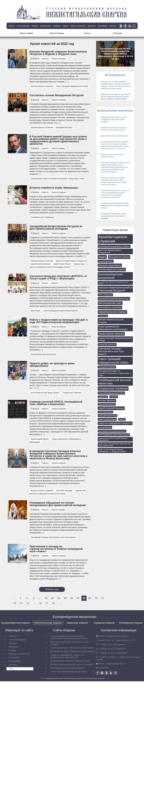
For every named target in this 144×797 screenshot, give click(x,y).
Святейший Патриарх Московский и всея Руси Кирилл (53, 537)
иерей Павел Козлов (62, 264)
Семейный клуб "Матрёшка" (42, 217)
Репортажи (117, 33)
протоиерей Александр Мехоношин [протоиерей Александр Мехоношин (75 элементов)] (112, 431)
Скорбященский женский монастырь (67, 668)
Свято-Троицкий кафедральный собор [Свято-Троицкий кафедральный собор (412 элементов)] (113, 360)
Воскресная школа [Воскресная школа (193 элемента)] (119, 257)
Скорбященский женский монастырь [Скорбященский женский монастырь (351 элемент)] (115, 381)
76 (40, 603)
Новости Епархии (57, 33)
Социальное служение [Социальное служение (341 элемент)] (113, 388)
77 (46, 603)
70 (96, 598)
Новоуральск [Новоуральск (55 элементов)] (103, 316)
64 (59, 598)
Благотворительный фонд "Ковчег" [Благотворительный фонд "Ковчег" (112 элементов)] (114, 246)
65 (65, 598)
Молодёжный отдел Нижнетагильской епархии (72, 651)
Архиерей (56, 26)
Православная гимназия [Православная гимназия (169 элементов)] (111, 333)
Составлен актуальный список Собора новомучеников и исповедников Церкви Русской (115, 205)
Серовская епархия (104, 623)
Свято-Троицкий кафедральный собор (72, 86)
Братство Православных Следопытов (71, 261)
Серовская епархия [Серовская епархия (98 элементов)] (107, 367)
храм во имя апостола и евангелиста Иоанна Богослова (58, 492)
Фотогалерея (102, 26)
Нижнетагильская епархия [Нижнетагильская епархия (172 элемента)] (112, 312)
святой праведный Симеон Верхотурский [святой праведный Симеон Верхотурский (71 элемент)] (114, 435)
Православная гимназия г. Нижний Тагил (69, 661)
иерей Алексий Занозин (41, 264)
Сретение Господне (64, 491)
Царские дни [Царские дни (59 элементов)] (103, 396)
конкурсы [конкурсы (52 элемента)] (122, 419)
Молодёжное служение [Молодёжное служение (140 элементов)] (110, 307)
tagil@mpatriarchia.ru (115, 664)
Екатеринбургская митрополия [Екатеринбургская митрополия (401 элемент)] (111, 276)
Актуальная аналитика (116, 110)
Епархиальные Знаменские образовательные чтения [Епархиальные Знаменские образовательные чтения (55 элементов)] (114, 282)
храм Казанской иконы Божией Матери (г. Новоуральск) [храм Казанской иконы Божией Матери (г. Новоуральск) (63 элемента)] (113, 439)
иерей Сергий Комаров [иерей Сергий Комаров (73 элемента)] (107, 419)
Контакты (113, 26)
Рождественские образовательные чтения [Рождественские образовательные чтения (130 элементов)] (115, 339)
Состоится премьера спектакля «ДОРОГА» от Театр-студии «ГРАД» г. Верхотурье (58, 277)
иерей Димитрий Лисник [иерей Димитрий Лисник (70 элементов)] (107, 416)
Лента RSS (103, 668)
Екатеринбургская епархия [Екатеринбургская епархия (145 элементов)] (112, 269)
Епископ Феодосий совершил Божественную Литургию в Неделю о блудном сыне (58, 52)
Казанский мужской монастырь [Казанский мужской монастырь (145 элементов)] (114, 299)
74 (27, 603)
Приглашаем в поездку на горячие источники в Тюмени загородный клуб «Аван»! (56, 549)
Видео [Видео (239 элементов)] (102, 256)
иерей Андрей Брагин (40, 439)
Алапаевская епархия (130, 623)
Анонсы (87, 33)
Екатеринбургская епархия (15, 623)
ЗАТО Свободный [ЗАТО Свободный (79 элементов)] (105, 295)
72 (14, 603)
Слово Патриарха (23, 26)
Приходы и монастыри (19, 654)
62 (46, 598)
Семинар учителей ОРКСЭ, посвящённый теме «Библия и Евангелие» (56, 403)
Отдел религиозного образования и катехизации (55, 440)
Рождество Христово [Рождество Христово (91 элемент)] (107, 345)
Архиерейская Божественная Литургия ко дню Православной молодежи (56, 227)
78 (53, 603)
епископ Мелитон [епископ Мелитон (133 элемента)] (107, 400)
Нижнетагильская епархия (48, 623)
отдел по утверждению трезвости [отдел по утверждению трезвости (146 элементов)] (115, 423)
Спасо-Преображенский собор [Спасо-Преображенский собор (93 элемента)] (111, 393)
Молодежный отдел (64, 127)
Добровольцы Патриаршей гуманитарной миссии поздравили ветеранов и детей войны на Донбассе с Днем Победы (116, 96)
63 (52, 598)
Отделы (65, 26)
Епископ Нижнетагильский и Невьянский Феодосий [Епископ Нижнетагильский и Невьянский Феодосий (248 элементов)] (115, 289)
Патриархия (116, 75)
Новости (11, 26)
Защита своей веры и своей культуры (114, 136)
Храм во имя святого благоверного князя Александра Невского (57, 265)
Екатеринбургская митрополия (43, 354)
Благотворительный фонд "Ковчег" (45, 393)
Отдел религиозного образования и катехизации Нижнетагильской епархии (69, 637)
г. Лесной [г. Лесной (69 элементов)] (113, 397)
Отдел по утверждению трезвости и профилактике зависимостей (67, 656)
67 (78, 598)
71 (102, 598)
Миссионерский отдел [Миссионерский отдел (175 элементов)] (110, 303)
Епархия (35, 26)
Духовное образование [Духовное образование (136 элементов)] (110, 265)
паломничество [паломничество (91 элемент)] (105, 427)
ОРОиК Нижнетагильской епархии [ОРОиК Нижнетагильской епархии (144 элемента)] (111, 320)
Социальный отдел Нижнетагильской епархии (72, 648)
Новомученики (45, 26)
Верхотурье (35, 311)
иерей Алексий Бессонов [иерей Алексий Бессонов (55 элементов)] (107, 404)
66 (71, 598)
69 (89, 598)
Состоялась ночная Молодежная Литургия (57, 95)
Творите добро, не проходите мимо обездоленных (52, 364)
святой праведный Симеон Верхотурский (61, 311)
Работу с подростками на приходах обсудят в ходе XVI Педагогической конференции (59, 321)
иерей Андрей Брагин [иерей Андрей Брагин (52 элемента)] (105, 412)
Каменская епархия (77, 623)
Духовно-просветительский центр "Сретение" (71, 664)
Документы (92, 26)
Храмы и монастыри (78, 26)
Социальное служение (72, 393)
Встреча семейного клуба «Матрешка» (54, 187)
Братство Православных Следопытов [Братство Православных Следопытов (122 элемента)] (110, 251)
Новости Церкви (26, 33)
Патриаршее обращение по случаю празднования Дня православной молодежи (58, 504)
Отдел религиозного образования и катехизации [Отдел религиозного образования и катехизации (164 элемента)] (113, 328)
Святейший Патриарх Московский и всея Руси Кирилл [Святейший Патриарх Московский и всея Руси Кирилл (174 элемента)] (111, 351)
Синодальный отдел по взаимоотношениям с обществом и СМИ (57, 179)
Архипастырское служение (42, 86)
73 (21, 603)
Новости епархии (59, 59)
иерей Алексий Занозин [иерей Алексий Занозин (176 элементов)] (111, 408)
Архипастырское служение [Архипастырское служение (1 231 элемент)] (113, 239)
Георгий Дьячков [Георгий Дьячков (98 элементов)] (106, 261)
